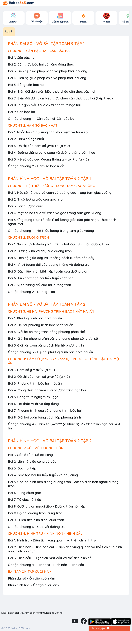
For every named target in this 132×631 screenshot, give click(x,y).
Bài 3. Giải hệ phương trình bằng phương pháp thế (46, 332)
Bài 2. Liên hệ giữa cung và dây (32, 461)
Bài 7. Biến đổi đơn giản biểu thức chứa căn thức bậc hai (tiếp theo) (60, 98)
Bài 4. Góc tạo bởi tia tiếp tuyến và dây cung (43, 475)
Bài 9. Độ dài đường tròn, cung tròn (35, 513)
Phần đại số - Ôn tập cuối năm (31, 578)
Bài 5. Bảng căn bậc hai (26, 85)
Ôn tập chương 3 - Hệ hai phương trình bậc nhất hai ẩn (50, 352)
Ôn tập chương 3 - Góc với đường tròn (37, 527)
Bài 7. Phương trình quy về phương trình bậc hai (45, 410)
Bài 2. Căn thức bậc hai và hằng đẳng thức (41, 64)
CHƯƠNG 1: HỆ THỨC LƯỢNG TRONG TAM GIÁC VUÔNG (51, 186)
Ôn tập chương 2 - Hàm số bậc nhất (36, 166)
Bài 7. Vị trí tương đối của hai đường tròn (39, 285)
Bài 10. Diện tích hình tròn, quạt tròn (36, 520)
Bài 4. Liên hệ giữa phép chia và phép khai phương (47, 78)
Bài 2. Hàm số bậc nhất (26, 139)
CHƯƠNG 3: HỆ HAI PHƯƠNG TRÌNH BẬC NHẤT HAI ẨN (51, 311)
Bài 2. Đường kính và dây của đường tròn (40, 251)
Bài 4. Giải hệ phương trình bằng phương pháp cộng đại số (53, 338)
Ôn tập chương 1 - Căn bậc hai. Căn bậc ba (41, 119)
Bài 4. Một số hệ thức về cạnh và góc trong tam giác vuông (54, 213)
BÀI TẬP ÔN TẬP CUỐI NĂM (30, 571)
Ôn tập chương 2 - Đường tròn (31, 292)
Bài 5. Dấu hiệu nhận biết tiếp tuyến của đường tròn (48, 271)
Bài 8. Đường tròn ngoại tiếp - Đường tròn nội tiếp (46, 506)
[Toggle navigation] (128, 3)
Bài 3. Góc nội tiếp (22, 468)
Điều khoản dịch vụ (12, 612)
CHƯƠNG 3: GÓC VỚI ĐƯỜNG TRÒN (36, 448)
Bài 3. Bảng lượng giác (25, 206)
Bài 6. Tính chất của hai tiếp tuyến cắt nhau (41, 278)
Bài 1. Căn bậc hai (21, 57)
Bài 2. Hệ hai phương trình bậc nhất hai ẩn (40, 325)
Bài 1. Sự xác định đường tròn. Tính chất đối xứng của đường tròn (58, 244)
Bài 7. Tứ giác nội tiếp (24, 499)
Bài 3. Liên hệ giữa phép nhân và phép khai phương (47, 71)
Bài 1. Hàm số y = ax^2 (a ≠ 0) (31, 370)
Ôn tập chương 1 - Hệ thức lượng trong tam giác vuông (51, 231)
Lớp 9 (8, 31)
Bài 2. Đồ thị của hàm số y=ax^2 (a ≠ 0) (39, 376)
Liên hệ (59, 612)
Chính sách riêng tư (34, 612)
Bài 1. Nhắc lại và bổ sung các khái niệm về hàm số (48, 132)
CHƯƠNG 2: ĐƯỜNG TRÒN (28, 237)
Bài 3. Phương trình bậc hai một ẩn (35, 383)
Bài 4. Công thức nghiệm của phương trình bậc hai (47, 390)
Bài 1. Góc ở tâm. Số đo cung (30, 455)
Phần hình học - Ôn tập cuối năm (33, 585)
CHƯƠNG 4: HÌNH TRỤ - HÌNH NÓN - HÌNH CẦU (45, 533)
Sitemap (50, 612)
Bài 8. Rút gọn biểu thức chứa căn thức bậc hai (44, 105)
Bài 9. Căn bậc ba (21, 112)
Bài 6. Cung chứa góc (24, 493)
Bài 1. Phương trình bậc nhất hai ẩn (35, 318)
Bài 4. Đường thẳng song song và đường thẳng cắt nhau (51, 152)
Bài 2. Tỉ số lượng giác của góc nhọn (36, 199)
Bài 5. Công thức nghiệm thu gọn (33, 397)
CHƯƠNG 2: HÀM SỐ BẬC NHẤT (32, 125)
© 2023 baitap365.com (15, 628)
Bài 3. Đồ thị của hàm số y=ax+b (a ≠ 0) (39, 146)
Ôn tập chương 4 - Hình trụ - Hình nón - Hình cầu (46, 565)
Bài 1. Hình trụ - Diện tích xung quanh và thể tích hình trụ (52, 540)
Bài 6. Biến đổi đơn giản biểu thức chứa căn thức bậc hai (51, 91)
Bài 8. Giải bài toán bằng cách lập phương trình (44, 417)
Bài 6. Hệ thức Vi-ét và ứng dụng (33, 404)
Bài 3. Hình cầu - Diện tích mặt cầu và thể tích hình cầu (50, 558)
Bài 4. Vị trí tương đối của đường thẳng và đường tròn (49, 264)
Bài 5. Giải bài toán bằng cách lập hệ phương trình (47, 345)
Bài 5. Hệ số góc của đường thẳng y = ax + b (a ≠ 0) (48, 159)
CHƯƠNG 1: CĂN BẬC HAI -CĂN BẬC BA (38, 51)
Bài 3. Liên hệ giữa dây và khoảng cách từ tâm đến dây (51, 258)
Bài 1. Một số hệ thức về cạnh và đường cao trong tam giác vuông (59, 192)
